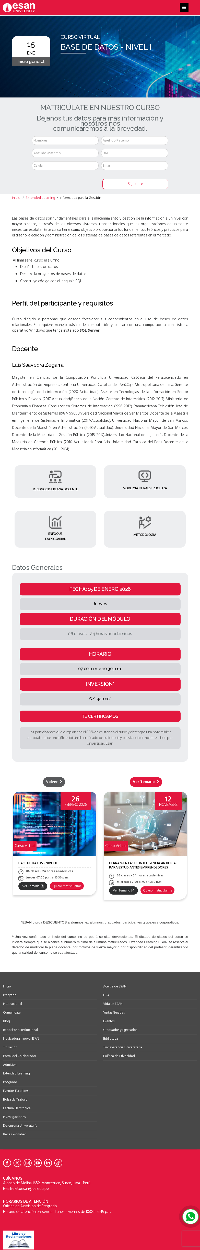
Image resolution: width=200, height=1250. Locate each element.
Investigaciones (14, 1117)
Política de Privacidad (119, 1056)
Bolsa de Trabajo (15, 1099)
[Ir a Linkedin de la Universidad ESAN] (49, 1163)
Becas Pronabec (15, 1134)
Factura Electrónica (17, 1108)
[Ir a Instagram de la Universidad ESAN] (28, 1163)
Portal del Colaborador (19, 1056)
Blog (6, 1021)
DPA (106, 995)
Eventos (108, 1021)
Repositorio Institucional (20, 1030)
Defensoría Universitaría (20, 1125)
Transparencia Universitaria (122, 1047)
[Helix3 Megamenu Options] (184, 7)
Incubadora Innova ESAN (21, 1038)
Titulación (10, 1047)
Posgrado (10, 1082)
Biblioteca (110, 1038)
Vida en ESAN (113, 1004)
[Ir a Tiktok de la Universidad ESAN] (59, 1163)
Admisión (10, 1065)
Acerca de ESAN (114, 986)
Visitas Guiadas (114, 1012)
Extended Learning (16, 1073)
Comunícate (12, 1012)
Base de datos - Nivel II (37, 863)
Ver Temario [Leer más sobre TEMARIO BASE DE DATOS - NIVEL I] (146, 782)
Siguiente (135, 184)
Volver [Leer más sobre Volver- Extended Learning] (54, 782)
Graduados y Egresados (120, 1030)
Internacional (12, 1004)
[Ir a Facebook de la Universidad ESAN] (8, 1163)
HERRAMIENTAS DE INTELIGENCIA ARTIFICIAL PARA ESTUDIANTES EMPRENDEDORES (143, 865)
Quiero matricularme (68, 886)
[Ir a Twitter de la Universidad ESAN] (18, 1163)
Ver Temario (32, 886)
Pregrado (10, 995)
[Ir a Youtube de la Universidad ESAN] (39, 1163)
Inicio (7, 986)
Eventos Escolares (15, 1091)
